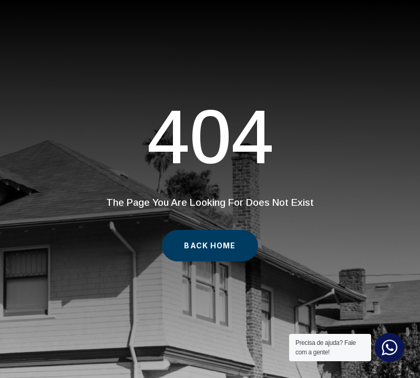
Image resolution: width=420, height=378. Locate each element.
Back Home (209, 245)
